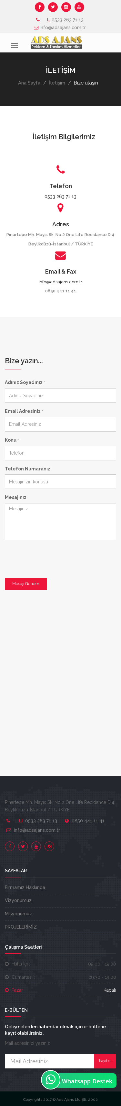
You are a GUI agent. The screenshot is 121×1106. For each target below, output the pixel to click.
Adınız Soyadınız (25, 382)
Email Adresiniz (24, 411)
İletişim (57, 83)
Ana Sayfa (29, 83)
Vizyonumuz (18, 900)
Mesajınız (15, 497)
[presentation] (54, 557)
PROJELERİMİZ (21, 927)
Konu (12, 440)
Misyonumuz (18, 913)
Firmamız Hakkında (25, 887)
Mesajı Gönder (25, 583)
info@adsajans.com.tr (63, 27)
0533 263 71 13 (68, 19)
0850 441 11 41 (88, 820)
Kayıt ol (105, 1061)
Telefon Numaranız (27, 468)
